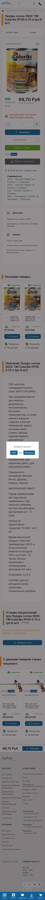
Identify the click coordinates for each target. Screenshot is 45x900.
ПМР (14, 452)
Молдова (29, 452)
